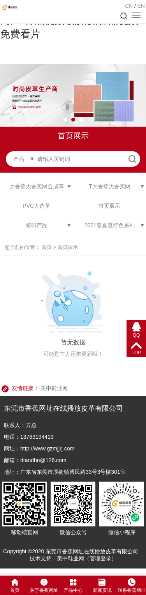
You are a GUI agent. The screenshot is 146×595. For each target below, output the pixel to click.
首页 (47, 247)
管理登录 (100, 558)
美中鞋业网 (54, 388)
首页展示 (109, 206)
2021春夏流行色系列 (109, 225)
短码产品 (36, 225)
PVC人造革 (36, 206)
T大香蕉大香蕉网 (109, 186)
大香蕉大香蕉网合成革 (36, 186)
